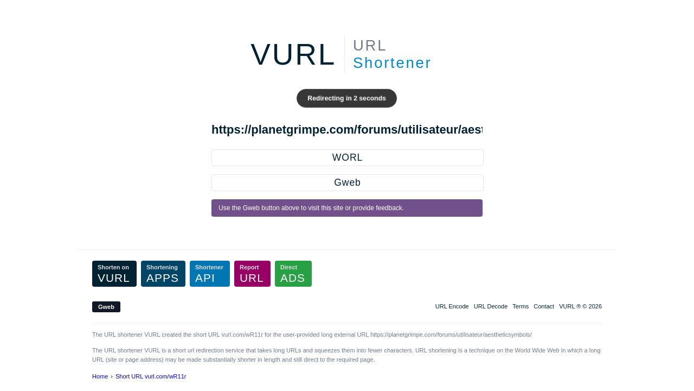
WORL (347, 157)
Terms (520, 306)
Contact (544, 306)
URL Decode (491, 306)
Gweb (347, 182)
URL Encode (452, 306)
